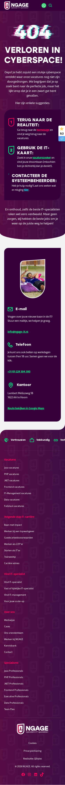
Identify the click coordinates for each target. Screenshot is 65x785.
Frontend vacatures (14, 486)
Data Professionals (14, 702)
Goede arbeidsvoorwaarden (18, 537)
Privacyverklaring (32, 750)
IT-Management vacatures (17, 493)
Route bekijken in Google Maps (26, 408)
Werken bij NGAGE (13, 639)
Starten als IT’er (12, 550)
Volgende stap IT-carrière (19, 517)
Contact (8, 652)
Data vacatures (12, 499)
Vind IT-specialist (14, 574)
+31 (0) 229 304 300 (19, 371)
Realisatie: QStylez (32, 758)
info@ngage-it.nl (18, 332)
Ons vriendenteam (13, 632)
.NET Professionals (13, 683)
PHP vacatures (11, 474)
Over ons (9, 612)
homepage (43, 130)
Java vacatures (11, 467)
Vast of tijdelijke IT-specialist (19, 588)
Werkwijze (9, 620)
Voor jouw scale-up (14, 601)
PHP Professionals (13, 677)
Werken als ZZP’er (13, 544)
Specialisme (11, 663)
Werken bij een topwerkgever (19, 531)
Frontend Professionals (16, 690)
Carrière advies (11, 563)
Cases (7, 626)
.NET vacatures (11, 480)
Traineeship (10, 556)
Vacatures (10, 459)
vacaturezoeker (41, 157)
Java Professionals (13, 670)
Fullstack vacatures (14, 506)
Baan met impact (13, 524)
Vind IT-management (15, 594)
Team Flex (9, 709)
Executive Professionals (16, 696)
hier (26, 190)
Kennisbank (10, 645)
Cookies (32, 743)
